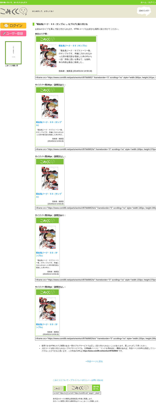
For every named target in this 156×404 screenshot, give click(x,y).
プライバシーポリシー (80, 380)
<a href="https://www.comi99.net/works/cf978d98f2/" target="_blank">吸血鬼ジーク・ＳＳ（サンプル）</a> (66, 55)
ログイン (152, 2)
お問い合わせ (97, 380)
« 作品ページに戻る (94, 361)
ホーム (143, 2)
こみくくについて (61, 380)
